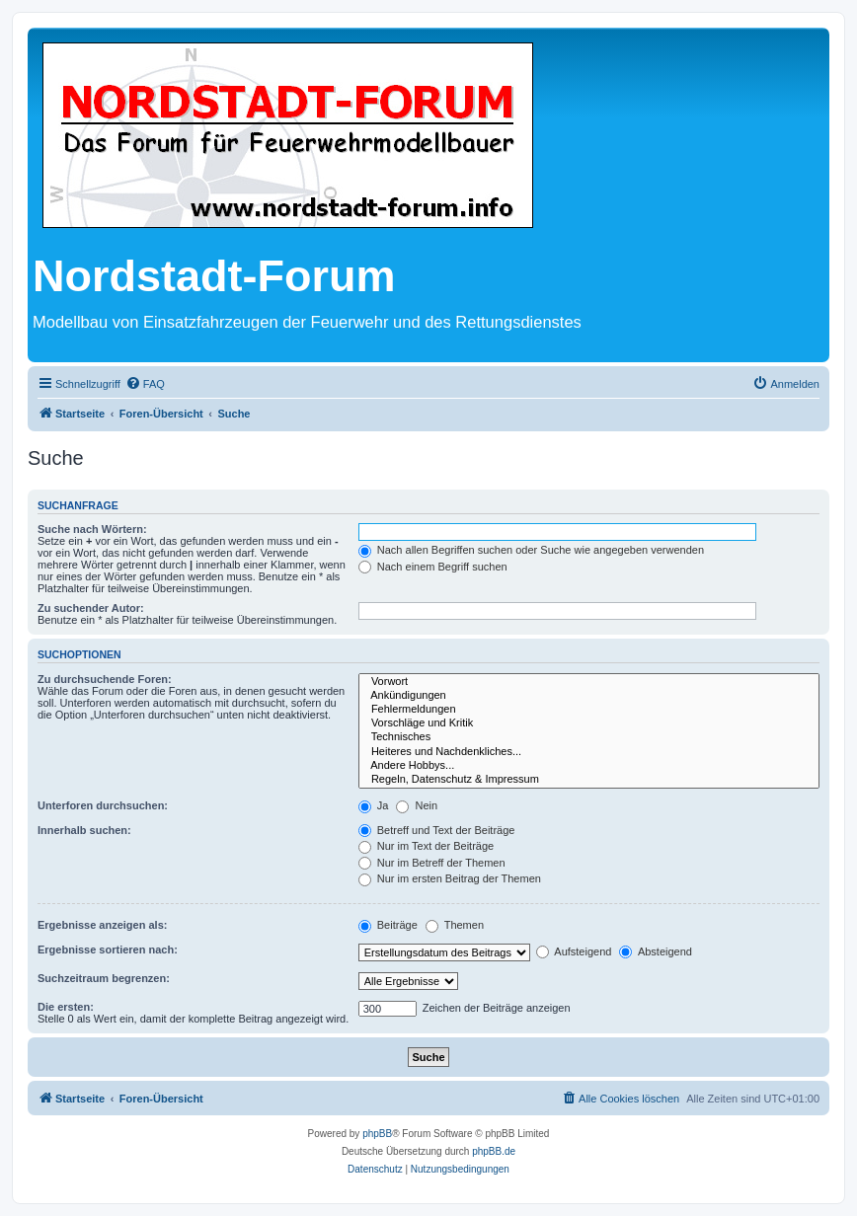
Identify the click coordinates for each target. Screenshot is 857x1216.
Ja (373, 805)
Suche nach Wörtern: (92, 529)
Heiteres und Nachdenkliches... (589, 752)
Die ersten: (66, 1007)
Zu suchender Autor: (91, 608)
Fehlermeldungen (589, 710)
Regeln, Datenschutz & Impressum (589, 780)
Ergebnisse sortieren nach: (108, 949)
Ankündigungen (589, 696)
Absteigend (655, 951)
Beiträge (388, 925)
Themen (455, 925)
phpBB (377, 1133)
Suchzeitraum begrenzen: (104, 978)
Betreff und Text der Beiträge (436, 830)
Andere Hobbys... (589, 766)
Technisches (589, 737)
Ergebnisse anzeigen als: (102, 925)
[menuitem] (145, 384)
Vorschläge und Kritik (589, 723)
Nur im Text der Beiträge (426, 846)
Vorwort (589, 682)
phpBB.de (493, 1151)
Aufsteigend (574, 951)
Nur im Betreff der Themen (432, 863)
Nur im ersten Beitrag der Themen (449, 878)
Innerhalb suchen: (84, 830)
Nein (416, 805)
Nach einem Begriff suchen (432, 566)
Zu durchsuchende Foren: (105, 679)
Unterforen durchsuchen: (103, 805)
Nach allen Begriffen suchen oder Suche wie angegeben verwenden (531, 550)
